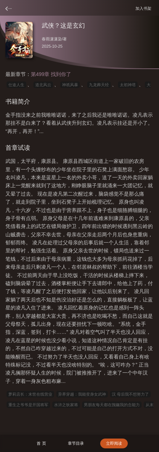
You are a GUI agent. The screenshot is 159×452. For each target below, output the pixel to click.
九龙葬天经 (99, 85)
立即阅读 (114, 443)
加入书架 (144, 8)
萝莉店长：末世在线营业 (30, 394)
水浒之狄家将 (66, 405)
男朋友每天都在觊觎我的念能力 (112, 405)
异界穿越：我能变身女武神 (82, 394)
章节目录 (76, 443)
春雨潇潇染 (52, 39)
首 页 (41, 443)
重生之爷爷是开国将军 (28, 405)
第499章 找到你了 (51, 74)
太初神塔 (128, 85)
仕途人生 (16, 85)
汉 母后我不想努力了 (130, 394)
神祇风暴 (70, 85)
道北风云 (43, 85)
